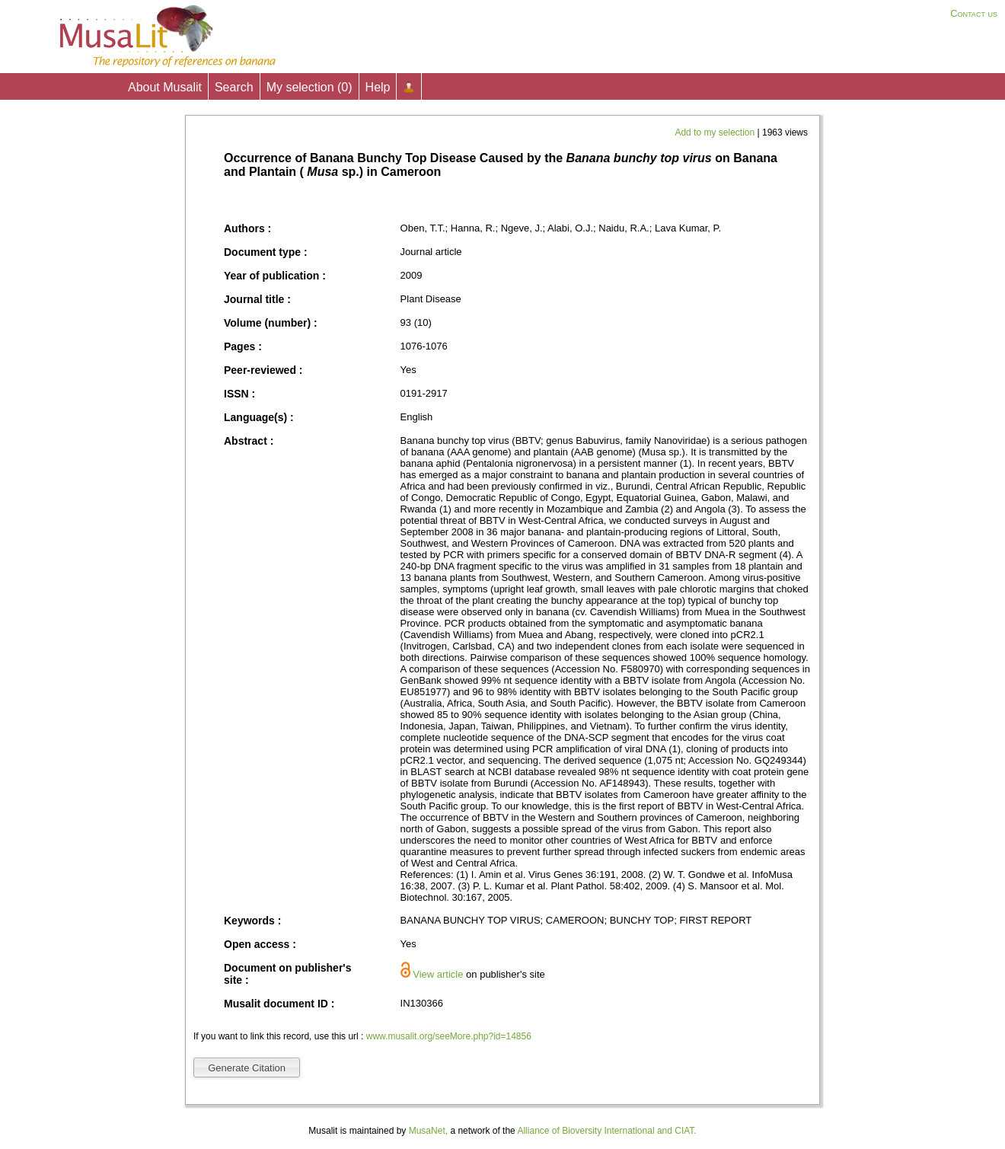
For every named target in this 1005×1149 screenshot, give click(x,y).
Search (234, 87)
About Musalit (165, 87)
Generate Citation (247, 1068)
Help (378, 87)
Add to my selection (716, 132)
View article (438, 974)
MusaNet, (428, 1130)
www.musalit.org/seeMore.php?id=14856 (448, 1036)
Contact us (973, 13)
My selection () (309, 87)
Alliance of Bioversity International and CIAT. (606, 1130)
